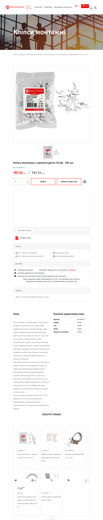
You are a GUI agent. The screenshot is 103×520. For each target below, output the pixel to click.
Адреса (73, 270)
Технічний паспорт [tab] (24, 230)
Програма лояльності (63, 7)
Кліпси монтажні (49, 54)
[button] (19, 208)
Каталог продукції (19, 54)
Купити (43, 182)
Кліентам (48, 7)
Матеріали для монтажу (34, 54)
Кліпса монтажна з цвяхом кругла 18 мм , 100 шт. (72, 54)
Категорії (38, 7)
